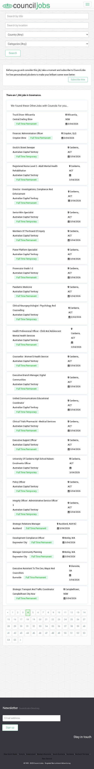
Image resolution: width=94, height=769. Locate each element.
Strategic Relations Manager (26, 524)
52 (78, 633)
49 (59, 633)
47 (46, 633)
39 (78, 626)
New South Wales (10, 754)
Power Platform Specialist (25, 250)
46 (40, 633)
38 (71, 626)
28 (8, 626)
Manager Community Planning (27, 552)
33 (40, 626)
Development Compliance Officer (28, 538)
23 (59, 619)
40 (84, 626)
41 (8, 633)
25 (71, 619)
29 (15, 626)
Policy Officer (19, 482)
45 (34, 633)
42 (15, 633)
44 (27, 633)
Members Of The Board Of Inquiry (29, 231)
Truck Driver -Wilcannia (24, 115)
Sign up (10, 727)
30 (21, 626)
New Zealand (47, 759)
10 (59, 612)
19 (34, 619)
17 (21, 619)
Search (13, 53)
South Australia (59, 754)
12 (71, 612)
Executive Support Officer (25, 440)
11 (65, 612)
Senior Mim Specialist (23, 212)
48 (52, 633)
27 (84, 619)
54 (8, 640)
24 (65, 619)
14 (84, 612)
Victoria (22, 754)
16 (15, 619)
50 (65, 633)
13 (78, 612)
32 (34, 626)
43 (21, 633)
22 (52, 619)
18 (27, 619)
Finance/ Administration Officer (28, 133)
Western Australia (44, 754)
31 (27, 626)
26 (78, 619)
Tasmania (70, 754)
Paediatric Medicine (22, 287)
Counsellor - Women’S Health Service (30, 356)
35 (52, 626)
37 (65, 626)
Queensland (31, 754)
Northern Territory (82, 754)
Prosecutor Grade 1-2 (23, 268)
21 (46, 619)
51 (71, 633)
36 (59, 626)
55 (15, 640)
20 (40, 619)
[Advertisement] (47, 673)
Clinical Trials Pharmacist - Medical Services (34, 421)
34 (46, 626)
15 (8, 619)
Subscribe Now (78, 79)
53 (84, 633)
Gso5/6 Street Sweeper (24, 147)
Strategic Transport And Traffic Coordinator (33, 589)
